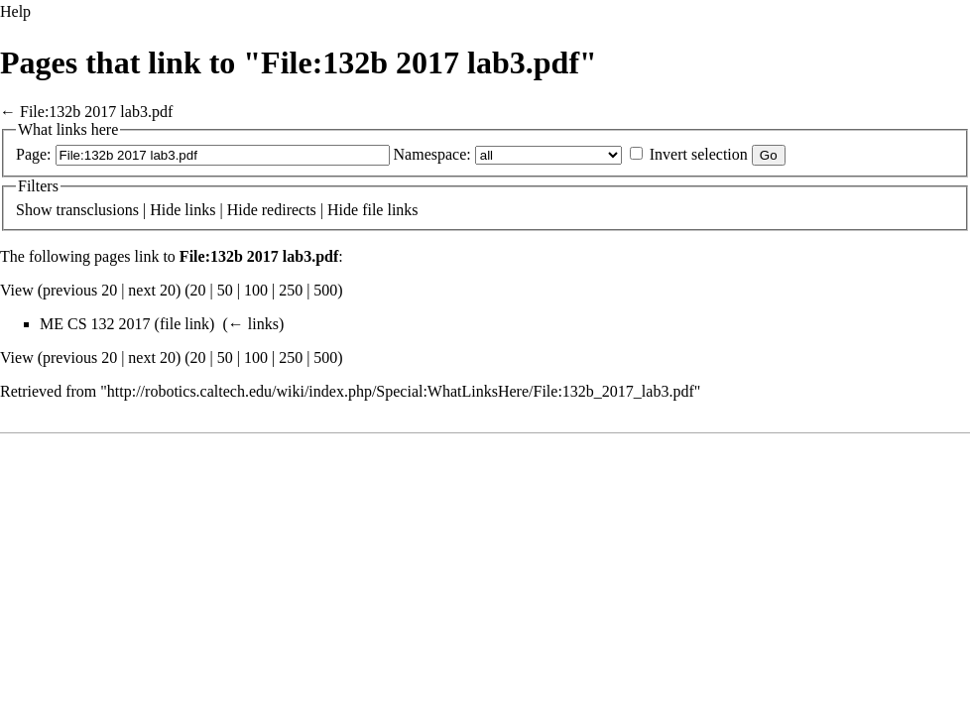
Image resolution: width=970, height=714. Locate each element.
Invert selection (699, 154)
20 (198, 290)
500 (325, 290)
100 (256, 290)
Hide (165, 209)
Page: (34, 154)
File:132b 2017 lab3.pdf (96, 111)
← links (253, 323)
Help (15, 11)
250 (291, 290)
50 (225, 290)
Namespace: (432, 154)
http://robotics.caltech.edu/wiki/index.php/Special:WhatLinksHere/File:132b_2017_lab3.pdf (400, 391)
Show (34, 209)
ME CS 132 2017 (95, 323)
